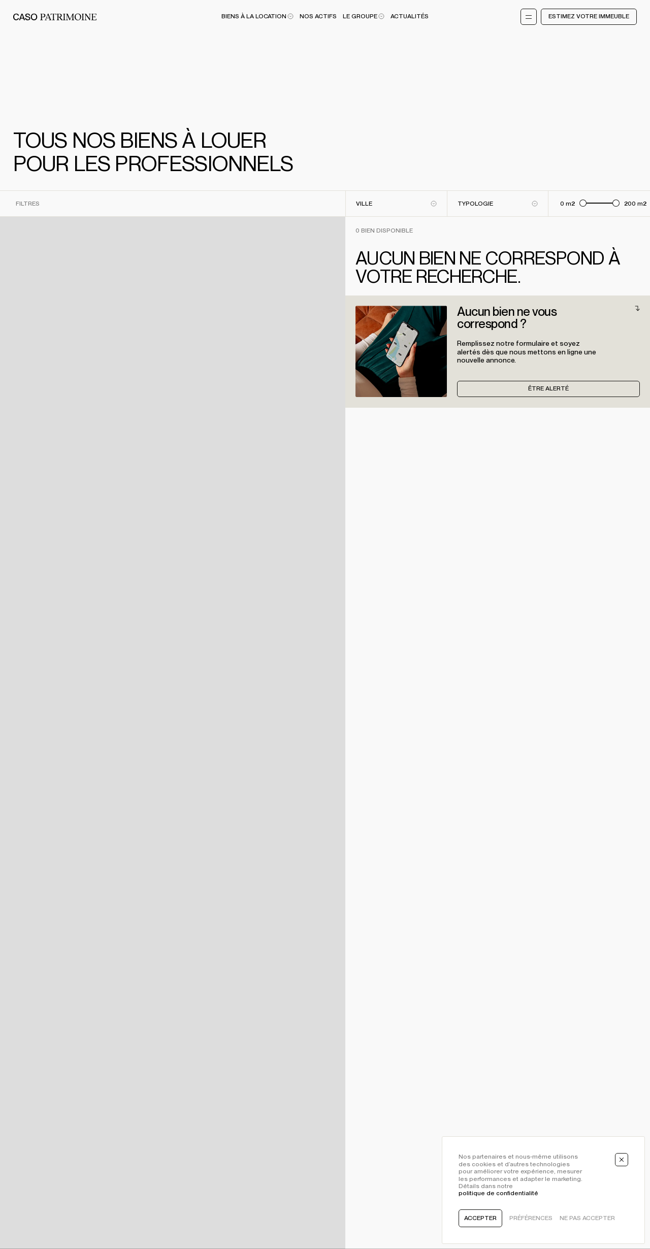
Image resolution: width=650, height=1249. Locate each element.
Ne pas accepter (587, 1218)
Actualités (410, 16)
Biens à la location (257, 16)
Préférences (530, 1218)
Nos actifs (318, 16)
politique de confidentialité (498, 1193)
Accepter (480, 1218)
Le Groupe (363, 16)
